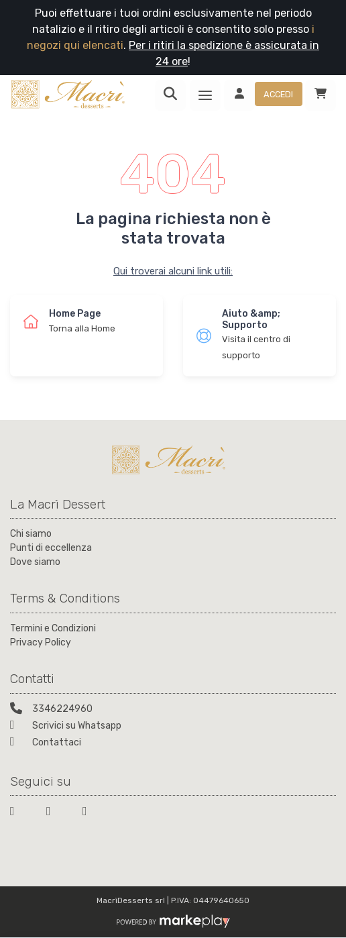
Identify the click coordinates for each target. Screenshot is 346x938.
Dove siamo (35, 562)
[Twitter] (56, 813)
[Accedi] (263, 95)
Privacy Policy (40, 642)
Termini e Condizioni (53, 628)
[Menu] (205, 95)
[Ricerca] (170, 95)
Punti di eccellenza (51, 548)
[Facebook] (20, 813)
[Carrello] (320, 95)
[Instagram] (92, 813)
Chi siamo (31, 533)
